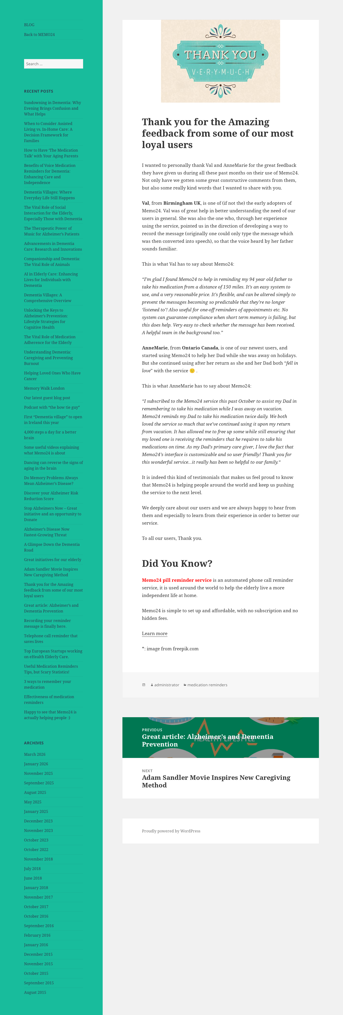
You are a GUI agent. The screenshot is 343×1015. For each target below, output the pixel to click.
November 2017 (38, 897)
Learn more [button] (154, 633)
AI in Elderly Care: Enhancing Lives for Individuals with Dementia (51, 279)
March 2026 (34, 754)
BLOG (29, 24)
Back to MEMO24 (39, 34)
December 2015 (38, 954)
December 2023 (38, 821)
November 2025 (38, 773)
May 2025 (32, 802)
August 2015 (35, 992)
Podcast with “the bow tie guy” (52, 407)
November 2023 (38, 830)
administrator (166, 684)
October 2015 (36, 973)
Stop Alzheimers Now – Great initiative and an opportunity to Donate (52, 514)
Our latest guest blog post (47, 397)
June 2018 (33, 878)
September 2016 (39, 925)
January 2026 (36, 763)
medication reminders (207, 684)
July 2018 (32, 868)
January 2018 (36, 887)
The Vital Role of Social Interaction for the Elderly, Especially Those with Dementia (53, 213)
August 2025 (35, 792)
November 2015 (38, 963)
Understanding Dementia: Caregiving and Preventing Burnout (48, 357)
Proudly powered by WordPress (171, 831)
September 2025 (39, 783)
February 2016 (37, 935)
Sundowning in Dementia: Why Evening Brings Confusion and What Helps (52, 108)
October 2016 (36, 916)
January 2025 (36, 811)
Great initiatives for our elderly (52, 559)
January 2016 (36, 944)
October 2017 (36, 906)
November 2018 (38, 859)
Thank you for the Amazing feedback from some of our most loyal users (53, 590)
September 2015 (39, 982)
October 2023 (36, 840)
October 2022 (36, 849)
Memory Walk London (44, 388)
